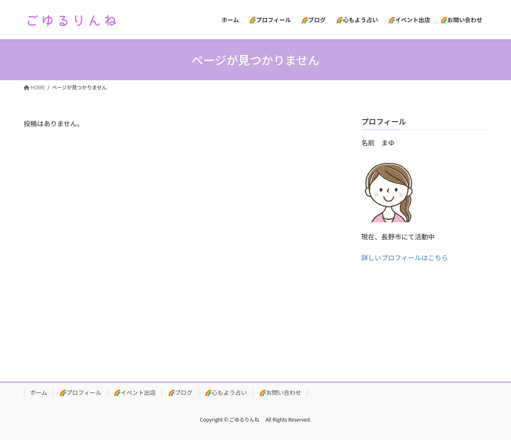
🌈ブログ (180, 392)
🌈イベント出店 (135, 392)
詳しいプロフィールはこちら (404, 257)
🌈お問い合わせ (280, 392)
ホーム (39, 392)
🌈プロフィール (80, 392)
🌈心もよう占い (226, 392)
